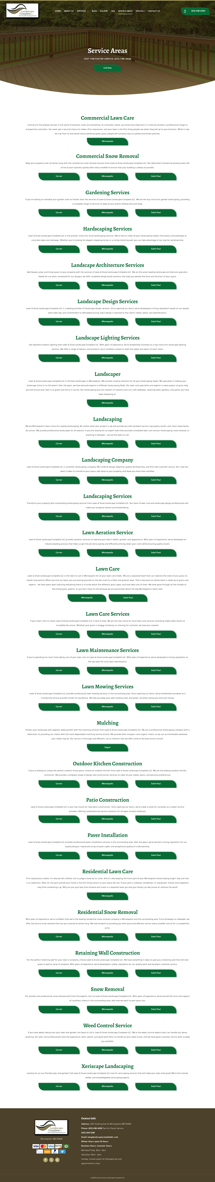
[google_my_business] (57, 1160)
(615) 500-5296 (88, 1133)
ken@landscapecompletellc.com (103, 1137)
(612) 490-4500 (122, 59)
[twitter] (51, 1160)
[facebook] (45, 1160)
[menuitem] (58, 11)
